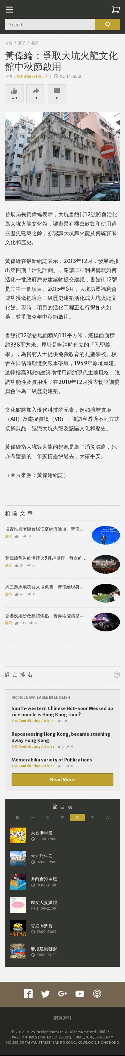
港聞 (21, 43)
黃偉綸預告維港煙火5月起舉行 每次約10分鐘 (50, 559)
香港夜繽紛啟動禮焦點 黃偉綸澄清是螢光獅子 (51, 616)
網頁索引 (63, 1019)
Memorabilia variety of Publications (52, 760)
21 (19, 566)
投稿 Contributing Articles (33, 721)
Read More (62, 780)
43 (19, 595)
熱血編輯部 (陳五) (31, 76)
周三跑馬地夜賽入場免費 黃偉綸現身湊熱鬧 (49, 587)
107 (20, 623)
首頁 (9, 43)
